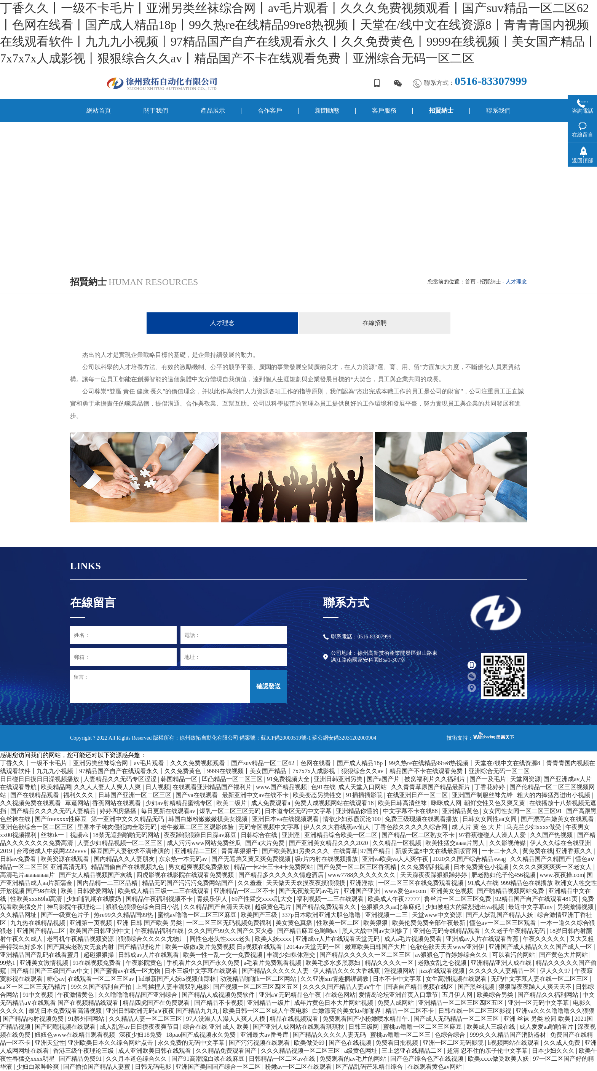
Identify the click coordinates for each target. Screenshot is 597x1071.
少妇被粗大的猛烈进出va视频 (465, 907)
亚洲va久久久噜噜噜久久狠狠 (555, 1010)
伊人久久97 (556, 971)
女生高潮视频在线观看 (457, 979)
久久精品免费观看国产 (227, 1050)
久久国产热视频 (552, 835)
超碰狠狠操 (99, 955)
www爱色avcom (406, 891)
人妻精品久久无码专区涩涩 (120, 779)
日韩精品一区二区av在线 (283, 1058)
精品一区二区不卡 (410, 1010)
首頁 (470, 282)
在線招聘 (374, 323)
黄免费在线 (537, 851)
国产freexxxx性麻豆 (61, 819)
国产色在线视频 (351, 1042)
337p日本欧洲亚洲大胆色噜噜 (322, 915)
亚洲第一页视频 (91, 923)
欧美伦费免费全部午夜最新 (429, 923)
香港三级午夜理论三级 (84, 1050)
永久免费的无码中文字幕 (192, 1042)
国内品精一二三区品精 (108, 883)
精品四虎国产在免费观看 (157, 1002)
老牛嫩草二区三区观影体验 (198, 827)
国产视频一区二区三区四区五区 (256, 986)
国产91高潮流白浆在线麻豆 (208, 1058)
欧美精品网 (56, 787)
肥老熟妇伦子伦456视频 (504, 875)
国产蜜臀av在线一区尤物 (128, 971)
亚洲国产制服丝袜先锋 (483, 795)
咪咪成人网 (446, 803)
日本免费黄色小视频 (481, 867)
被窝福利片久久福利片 (435, 779)
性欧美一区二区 (338, 923)
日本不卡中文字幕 (398, 979)
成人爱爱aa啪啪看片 (547, 1026)
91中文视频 (38, 994)
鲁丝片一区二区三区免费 (458, 899)
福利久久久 (79, 795)
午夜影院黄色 (145, 963)
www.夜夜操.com (562, 875)
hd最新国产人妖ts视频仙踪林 (178, 979)
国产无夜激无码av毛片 (310, 891)
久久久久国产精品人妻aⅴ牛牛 (343, 986)
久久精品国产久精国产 (541, 859)
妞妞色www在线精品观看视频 (76, 1034)
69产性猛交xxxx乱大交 (262, 899)
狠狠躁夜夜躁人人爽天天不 (535, 986)
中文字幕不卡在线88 (411, 811)
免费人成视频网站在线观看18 (334, 803)
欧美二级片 (232, 803)
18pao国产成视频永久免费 (201, 1034)
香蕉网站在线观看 (117, 803)
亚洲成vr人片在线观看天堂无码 (338, 939)
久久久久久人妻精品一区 (503, 971)
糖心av (56, 979)
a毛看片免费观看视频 (273, 963)
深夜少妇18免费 (141, 1034)
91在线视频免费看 (97, 963)
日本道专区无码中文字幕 (299, 811)
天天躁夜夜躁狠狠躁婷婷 (434, 875)
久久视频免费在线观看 (31, 803)
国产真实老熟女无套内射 (81, 947)
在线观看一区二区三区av (102, 979)
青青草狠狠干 (240, 851)
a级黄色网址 (361, 1050)
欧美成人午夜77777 (394, 899)
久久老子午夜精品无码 (515, 931)
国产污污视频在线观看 (260, 1042)
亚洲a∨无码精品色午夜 (290, 994)
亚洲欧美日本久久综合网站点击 (111, 1042)
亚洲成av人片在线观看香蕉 (483, 939)
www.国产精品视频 (282, 787)
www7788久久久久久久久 (362, 875)
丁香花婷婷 (490, 787)
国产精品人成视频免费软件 (219, 994)
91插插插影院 (365, 795)
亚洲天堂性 (50, 1042)
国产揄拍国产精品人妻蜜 (97, 1066)
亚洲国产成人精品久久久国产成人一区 (541, 947)
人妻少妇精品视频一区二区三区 (120, 843)
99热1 (8, 963)
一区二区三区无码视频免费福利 (229, 923)
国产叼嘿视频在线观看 (66, 1026)
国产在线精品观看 (35, 795)
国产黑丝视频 (477, 986)
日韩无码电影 (154, 1066)
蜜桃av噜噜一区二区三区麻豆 (198, 915)
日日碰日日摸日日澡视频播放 (40, 779)
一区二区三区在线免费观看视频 (421, 883)
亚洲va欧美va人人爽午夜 (396, 859)
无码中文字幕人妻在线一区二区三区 (540, 979)
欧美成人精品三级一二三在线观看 (164, 891)
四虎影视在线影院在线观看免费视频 (185, 875)
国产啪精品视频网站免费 (511, 891)
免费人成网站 (396, 1002)
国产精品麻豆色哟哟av (308, 931)
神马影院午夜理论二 (75, 907)
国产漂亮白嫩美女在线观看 (558, 819)
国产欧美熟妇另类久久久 (296, 851)
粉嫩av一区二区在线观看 (299, 1066)
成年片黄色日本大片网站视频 (334, 1002)
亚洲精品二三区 (196, 851)
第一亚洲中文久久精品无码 (128, 819)
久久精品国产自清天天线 (218, 907)
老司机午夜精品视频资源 (81, 939)
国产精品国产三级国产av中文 (50, 971)
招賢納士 (490, 282)
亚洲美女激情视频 (44, 963)
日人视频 (157, 787)
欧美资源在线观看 (65, 859)
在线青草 (345, 851)
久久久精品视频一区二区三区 (301, 1050)
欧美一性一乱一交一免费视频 (223, 955)
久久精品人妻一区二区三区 (146, 1018)
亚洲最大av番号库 (265, 1034)
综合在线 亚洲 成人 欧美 (216, 1026)
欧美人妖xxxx (274, 939)
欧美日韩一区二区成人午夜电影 (266, 1010)
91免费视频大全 (289, 779)
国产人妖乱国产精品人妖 (500, 915)
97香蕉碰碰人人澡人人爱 (493, 835)
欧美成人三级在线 (491, 1026)
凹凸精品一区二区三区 (233, 779)
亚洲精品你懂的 (358, 811)
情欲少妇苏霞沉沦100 (352, 819)
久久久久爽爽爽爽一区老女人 (552, 867)
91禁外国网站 (87, 1018)
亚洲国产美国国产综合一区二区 (219, 1066)
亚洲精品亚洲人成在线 (502, 963)
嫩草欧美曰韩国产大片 (376, 947)
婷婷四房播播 (119, 811)
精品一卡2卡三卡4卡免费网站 (274, 867)
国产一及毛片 (488, 779)
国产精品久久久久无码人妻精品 (53, 811)
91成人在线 (483, 883)
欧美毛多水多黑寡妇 (333, 963)
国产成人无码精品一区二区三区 (456, 1018)
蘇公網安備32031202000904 (344, 738)
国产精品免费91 (81, 1058)
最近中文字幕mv (531, 907)
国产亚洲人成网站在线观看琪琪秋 (299, 1026)
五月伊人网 (458, 994)
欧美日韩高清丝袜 (403, 803)
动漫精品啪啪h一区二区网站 (259, 979)
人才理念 (222, 323)
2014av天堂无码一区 (314, 947)
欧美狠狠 (376, 923)
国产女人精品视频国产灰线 (96, 875)
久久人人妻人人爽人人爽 (108, 787)
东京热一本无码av (184, 859)
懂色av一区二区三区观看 (503, 923)
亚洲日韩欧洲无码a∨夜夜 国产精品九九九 (163, 1010)
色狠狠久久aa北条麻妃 (391, 907)
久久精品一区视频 (397, 843)
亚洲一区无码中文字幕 (539, 1002)
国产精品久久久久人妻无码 (330, 1034)
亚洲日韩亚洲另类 (339, 779)
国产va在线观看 (197, 795)
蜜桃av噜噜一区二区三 (401, 1034)
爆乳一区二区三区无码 (231, 811)
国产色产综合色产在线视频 (427, 1058)
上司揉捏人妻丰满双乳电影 (173, 986)
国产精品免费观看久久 (326, 907)
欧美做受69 (310, 1042)
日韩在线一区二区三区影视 (475, 1010)
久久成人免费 (563, 1042)
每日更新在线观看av (169, 811)
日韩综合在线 (260, 835)
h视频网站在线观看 (514, 1042)
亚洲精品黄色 (461, 811)
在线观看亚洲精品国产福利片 (212, 787)
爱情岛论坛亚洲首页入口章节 (399, 994)
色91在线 (323, 787)
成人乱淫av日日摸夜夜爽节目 (140, 1026)
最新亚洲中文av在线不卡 (256, 795)
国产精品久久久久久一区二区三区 (365, 955)
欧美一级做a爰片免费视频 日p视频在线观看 (224, 947)
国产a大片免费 (265, 843)
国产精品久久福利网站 (548, 994)
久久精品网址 (19, 915)
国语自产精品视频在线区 (420, 986)
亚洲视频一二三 (387, 915)
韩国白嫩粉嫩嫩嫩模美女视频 (208, 819)
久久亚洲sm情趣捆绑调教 (335, 979)
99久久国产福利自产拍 (101, 986)
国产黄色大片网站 (564, 955)
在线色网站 (340, 994)
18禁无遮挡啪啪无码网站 (127, 835)
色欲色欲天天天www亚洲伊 (448, 947)
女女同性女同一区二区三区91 (523, 811)
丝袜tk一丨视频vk (65, 835)
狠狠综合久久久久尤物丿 (152, 939)
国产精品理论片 (140, 947)
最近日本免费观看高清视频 (66, 1010)
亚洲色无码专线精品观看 (447, 931)
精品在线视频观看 (295, 1018)
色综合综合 (451, 1034)
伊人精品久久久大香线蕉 (347, 971)
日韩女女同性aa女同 (490, 819)
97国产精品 (376, 851)
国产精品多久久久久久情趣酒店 (281, 875)
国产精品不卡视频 (219, 1002)
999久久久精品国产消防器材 (509, 1034)
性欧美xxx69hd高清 (37, 899)
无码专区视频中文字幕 (269, 827)
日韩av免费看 (19, 859)
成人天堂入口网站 (363, 787)
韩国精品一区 (180, 779)
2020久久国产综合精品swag (470, 859)
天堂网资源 (525, 779)
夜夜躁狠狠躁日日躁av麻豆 (201, 835)
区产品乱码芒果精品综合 (370, 1066)
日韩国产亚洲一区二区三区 (135, 795)
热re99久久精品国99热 (124, 915)
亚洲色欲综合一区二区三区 (37, 827)
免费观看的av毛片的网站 (353, 1058)
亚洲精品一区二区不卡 (245, 891)
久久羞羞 (250, 883)
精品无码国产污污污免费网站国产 (188, 883)
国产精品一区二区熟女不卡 (419, 835)
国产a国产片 (384, 779)
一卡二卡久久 (501, 851)
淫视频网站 (400, 971)
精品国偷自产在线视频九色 (128, 867)
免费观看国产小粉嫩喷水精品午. (366, 1018)
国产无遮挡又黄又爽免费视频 (251, 859)
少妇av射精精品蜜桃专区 (179, 803)
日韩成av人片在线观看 (149, 955)
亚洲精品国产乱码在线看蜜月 (40, 955)
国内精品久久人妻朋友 (125, 859)
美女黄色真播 (295, 923)
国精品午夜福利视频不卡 (160, 899)
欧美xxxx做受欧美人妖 (499, 1058)
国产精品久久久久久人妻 (276, 971)
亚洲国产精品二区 (41, 931)
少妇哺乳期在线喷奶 (94, 899)
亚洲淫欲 (362, 883)
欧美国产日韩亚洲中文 (100, 931)
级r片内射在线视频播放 (327, 859)
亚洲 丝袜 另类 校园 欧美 (537, 1018)
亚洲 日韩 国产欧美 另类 (150, 923)
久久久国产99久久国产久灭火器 (231, 931)
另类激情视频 (576, 907)
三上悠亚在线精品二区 (413, 1050)
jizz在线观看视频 (442, 971)
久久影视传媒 (508, 843)
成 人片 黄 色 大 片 (477, 827)
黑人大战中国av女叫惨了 (376, 931)
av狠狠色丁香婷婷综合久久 (452, 955)
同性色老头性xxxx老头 (221, 939)
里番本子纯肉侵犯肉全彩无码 (117, 827)
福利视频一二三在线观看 (331, 899)
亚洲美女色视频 (452, 891)
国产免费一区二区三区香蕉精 (357, 867)
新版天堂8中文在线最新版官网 (437, 851)
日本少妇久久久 (554, 1050)
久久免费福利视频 (426, 867)
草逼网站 (77, 803)
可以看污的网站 (514, 955)
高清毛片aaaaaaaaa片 (28, 875)
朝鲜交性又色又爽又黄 (495, 803)
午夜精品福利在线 (160, 931)
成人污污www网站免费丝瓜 (205, 843)
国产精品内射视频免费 (34, 1018)
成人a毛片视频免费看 (413, 939)
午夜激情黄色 (76, 994)
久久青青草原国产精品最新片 (431, 787)
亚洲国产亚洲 (362, 891)
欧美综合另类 (496, 994)
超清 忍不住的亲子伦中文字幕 (488, 1050)
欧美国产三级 (260, 915)
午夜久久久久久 (545, 939)
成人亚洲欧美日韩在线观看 (155, 1050)
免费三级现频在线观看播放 (422, 819)
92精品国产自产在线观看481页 (537, 899)
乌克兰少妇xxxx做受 (534, 827)
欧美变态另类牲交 (318, 795)
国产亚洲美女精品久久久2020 (329, 843)
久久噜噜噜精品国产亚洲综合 (138, 994)
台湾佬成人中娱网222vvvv (52, 851)
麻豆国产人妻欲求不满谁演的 (131, 851)
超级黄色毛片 (274, 907)
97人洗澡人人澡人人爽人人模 (226, 1018)
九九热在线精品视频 (38, 923)
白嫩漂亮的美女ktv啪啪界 (347, 1010)
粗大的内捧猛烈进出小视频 (554, 795)
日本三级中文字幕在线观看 (201, 971)
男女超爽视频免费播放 (199, 867)
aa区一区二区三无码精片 (34, 986)
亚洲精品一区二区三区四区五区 (461, 1002)
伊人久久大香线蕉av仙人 (337, 827)
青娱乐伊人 (213, 899)
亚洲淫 (292, 835)
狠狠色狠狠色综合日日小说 (143, 907)
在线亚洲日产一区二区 (418, 795)
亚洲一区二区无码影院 (454, 1042)
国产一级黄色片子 (66, 915)
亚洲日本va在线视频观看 (286, 819)
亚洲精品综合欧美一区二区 (341, 835)
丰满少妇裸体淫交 (292, 955)
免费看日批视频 (397, 1042)
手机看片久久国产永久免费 (203, 963)
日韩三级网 (364, 1026)
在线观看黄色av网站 (435, 1066)
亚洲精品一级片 (269, 1002)
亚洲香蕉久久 (574, 851)
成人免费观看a (271, 803)
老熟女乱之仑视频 (443, 963)
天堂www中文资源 (437, 915)
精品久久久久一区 (390, 963)
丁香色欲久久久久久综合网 (411, 827)
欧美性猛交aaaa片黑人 (455, 843)
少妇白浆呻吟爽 (38, 1066)
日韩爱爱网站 (96, 891)
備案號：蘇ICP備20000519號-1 (275, 738)
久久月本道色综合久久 (137, 1058)
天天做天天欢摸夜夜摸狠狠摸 (306, 883)
